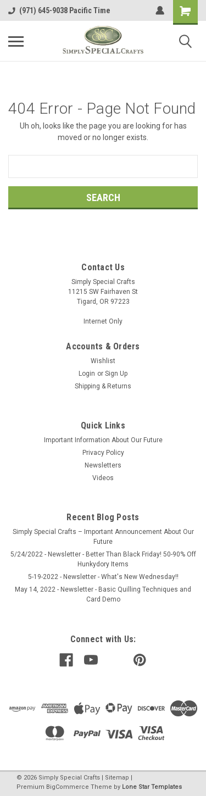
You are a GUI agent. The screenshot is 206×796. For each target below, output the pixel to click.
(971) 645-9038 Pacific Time (59, 10)
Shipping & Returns (103, 386)
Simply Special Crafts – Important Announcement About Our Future (103, 536)
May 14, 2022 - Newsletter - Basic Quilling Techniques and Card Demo (103, 594)
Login (87, 373)
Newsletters (103, 465)
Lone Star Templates (152, 787)
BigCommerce (67, 787)
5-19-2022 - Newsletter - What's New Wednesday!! (103, 577)
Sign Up (116, 373)
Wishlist (103, 361)
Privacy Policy (103, 453)
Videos (103, 478)
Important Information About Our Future (103, 440)
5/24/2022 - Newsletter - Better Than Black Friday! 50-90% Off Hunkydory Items (103, 559)
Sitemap (117, 777)
